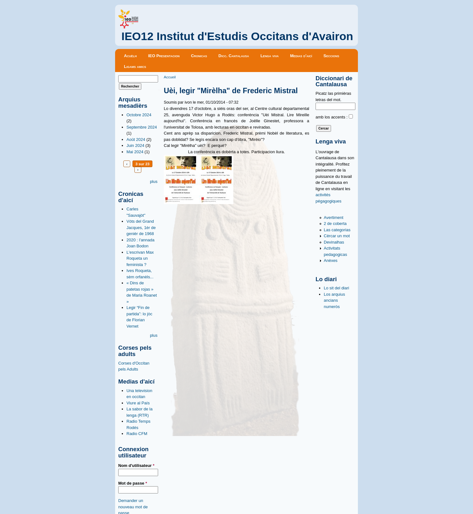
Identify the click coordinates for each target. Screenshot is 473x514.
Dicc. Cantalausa (233, 55)
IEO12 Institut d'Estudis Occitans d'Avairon (237, 36)
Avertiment (333, 217)
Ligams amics (135, 66)
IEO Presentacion (164, 55)
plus (153, 181)
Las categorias (337, 229)
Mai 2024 (134, 151)
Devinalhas (334, 242)
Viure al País (138, 403)
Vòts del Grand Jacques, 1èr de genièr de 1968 (141, 227)
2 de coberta (335, 223)
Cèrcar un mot (337, 235)
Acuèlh (130, 55)
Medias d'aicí (301, 55)
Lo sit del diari (336, 288)
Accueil (170, 77)
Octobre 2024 (138, 114)
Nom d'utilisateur (136, 465)
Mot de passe (132, 483)
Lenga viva (270, 55)
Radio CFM (136, 433)
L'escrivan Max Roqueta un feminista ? (140, 258)
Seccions (331, 55)
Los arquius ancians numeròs (334, 300)
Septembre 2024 (141, 127)
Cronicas (199, 55)
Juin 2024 (135, 145)
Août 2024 (135, 139)
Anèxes (330, 260)
